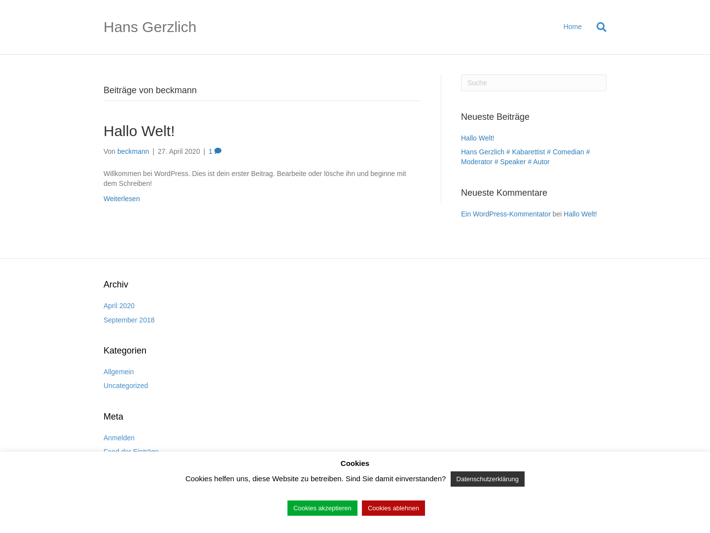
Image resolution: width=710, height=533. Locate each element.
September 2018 (129, 320)
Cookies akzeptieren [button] (322, 508)
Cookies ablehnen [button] (393, 508)
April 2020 (119, 306)
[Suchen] (597, 27)
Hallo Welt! (139, 131)
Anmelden (119, 438)
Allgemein (119, 372)
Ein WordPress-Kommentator (506, 214)
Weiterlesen (122, 199)
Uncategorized (126, 386)
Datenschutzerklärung (488, 479)
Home (573, 27)
